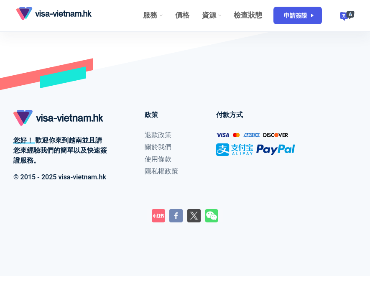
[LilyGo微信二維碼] (211, 215)
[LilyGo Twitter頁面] (194, 215)
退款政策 (158, 135)
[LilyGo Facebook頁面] (176, 215)
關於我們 (158, 147)
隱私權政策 (161, 171)
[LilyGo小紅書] (158, 215)
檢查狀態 (248, 15)
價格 (182, 15)
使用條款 (158, 159)
